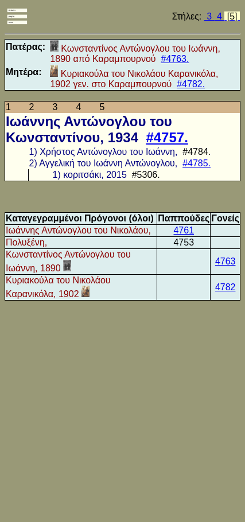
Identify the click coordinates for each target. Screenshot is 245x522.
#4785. (196, 163)
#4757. (167, 137)
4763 (225, 261)
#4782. (191, 84)
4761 (183, 230)
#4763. (175, 59)
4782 (225, 287)
